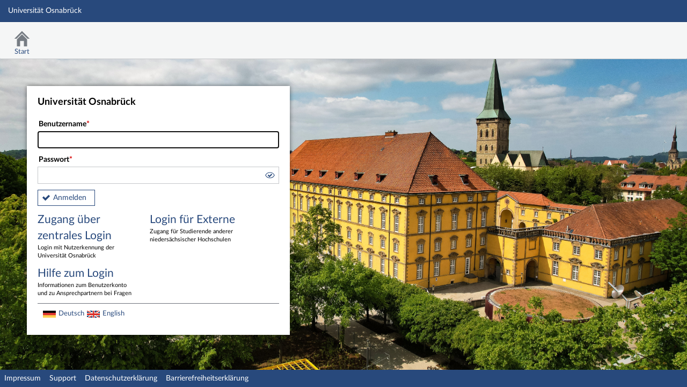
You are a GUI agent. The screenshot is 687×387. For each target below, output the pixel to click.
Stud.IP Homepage (646, 36)
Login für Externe (198, 229)
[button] (269, 177)
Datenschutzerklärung (121, 378)
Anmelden (69, 198)
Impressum (22, 378)
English (114, 313)
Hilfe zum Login (86, 283)
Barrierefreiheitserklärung (207, 378)
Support (62, 378)
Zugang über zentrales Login (86, 237)
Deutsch (71, 313)
